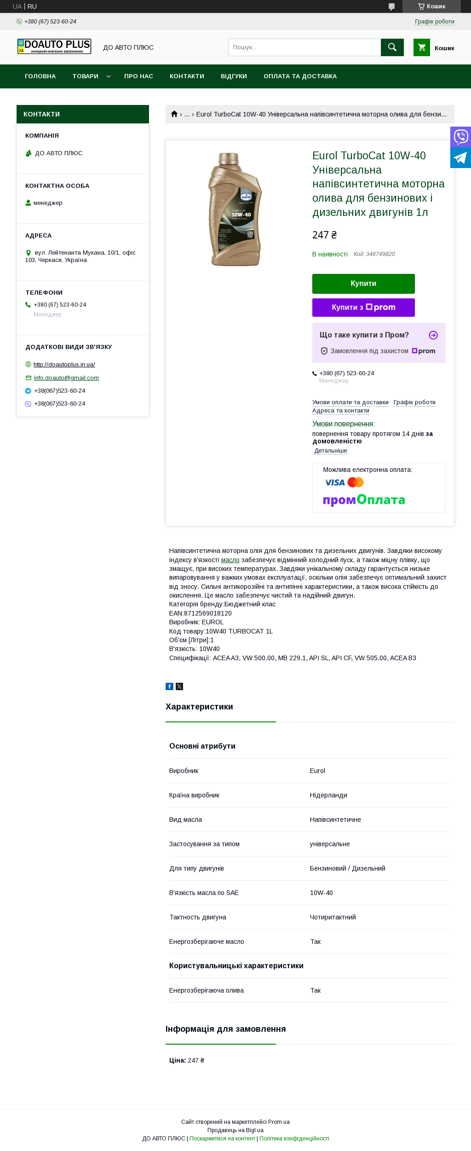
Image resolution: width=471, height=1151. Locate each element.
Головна (40, 76)
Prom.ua (279, 1122)
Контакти (187, 76)
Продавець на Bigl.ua (235, 1130)
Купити (364, 283)
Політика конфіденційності (294, 1138)
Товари (85, 76)
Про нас (138, 76)
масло (230, 560)
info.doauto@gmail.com (66, 377)
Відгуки (234, 76)
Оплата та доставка (300, 76)
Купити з (363, 307)
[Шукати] (392, 47)
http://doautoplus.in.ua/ (64, 364)
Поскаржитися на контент (222, 1138)
